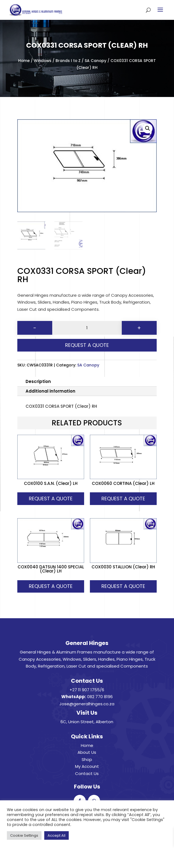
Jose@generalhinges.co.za (86, 704)
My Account (87, 766)
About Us (87, 752)
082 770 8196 (100, 697)
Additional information (50, 391)
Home (24, 60)
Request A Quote (87, 345)
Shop (87, 759)
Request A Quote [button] (51, 498)
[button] (148, 128)
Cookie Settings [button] (24, 835)
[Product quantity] (87, 328)
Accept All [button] (56, 835)
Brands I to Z (68, 60)
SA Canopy (95, 60)
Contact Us (87, 773)
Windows (42, 60)
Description (38, 381)
